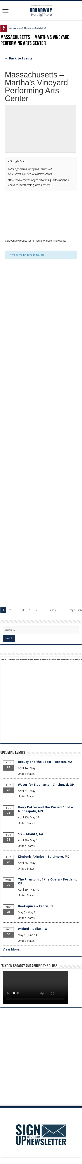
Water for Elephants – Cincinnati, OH (46, 784)
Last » (52, 610)
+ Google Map (17, 161)
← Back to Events (19, 58)
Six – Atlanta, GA (30, 834)
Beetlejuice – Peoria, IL (36, 906)
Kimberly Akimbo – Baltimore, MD (44, 856)
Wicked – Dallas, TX (32, 929)
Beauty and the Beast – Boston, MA (45, 762)
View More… (13, 949)
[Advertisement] (41, 321)
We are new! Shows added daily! (27, 28)
